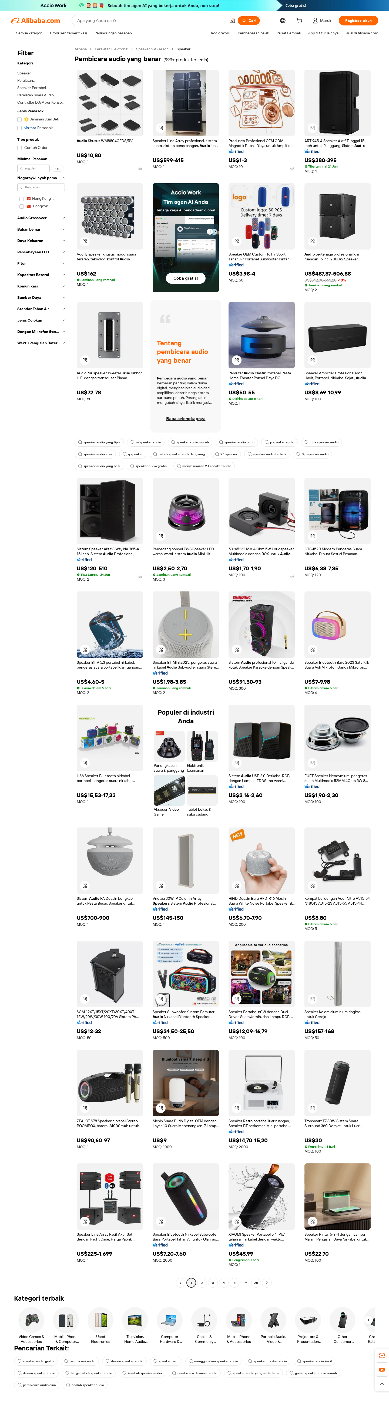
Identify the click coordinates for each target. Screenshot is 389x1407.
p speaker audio (279, 442)
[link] (382, 1356)
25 (256, 1283)
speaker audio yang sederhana (253, 1373)
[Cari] (249, 20)
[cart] (300, 21)
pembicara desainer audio (194, 1373)
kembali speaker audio (142, 1373)
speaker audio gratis (148, 466)
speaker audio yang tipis (99, 442)
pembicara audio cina (37, 1385)
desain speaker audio (124, 1361)
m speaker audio (145, 442)
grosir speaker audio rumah (313, 1373)
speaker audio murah (190, 442)
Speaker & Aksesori (152, 49)
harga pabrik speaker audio (88, 1373)
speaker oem (166, 1361)
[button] (232, 20)
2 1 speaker (226, 454)
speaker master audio (267, 1361)
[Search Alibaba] (151, 21)
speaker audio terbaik (267, 454)
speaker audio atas (95, 454)
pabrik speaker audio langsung (179, 454)
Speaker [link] (183, 49)
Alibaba (81, 49)
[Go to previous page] (180, 1283)
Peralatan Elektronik (111, 49)
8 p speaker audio (312, 454)
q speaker (133, 454)
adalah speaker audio (85, 1385)
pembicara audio (79, 1361)
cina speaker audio (321, 442)
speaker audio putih (236, 442)
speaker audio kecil (314, 1361)
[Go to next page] (267, 1283)
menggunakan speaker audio (213, 1361)
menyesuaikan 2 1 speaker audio (204, 466)
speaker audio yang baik (99, 466)
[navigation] (41, 666)
